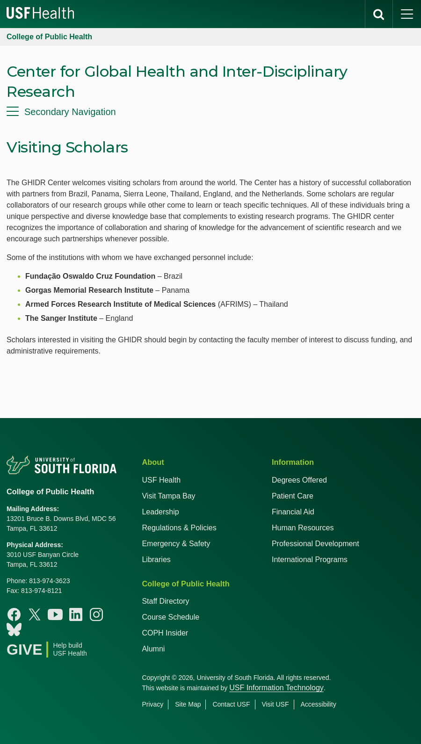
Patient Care (292, 496)
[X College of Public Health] (34, 614)
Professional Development (315, 544)
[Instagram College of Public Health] (96, 614)
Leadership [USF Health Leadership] (160, 512)
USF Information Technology (276, 688)
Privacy (152, 704)
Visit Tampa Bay (168, 496)
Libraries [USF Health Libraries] (156, 559)
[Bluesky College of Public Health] (14, 629)
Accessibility (318, 704)
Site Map (188, 704)
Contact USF (231, 704)
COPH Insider (165, 633)
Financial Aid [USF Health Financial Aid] (293, 512)
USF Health (161, 480)
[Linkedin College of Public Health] (75, 614)
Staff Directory (165, 601)
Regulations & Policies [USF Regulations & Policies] (179, 528)
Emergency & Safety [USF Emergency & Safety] (176, 544)
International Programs (310, 559)
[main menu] (407, 14)
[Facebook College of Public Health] (14, 614)
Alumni (153, 649)
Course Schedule (170, 617)
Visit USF (275, 704)
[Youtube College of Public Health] (55, 614)
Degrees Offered (299, 480)
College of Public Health (49, 37)
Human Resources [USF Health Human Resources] (303, 528)
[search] (379, 14)
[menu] (210, 112)
